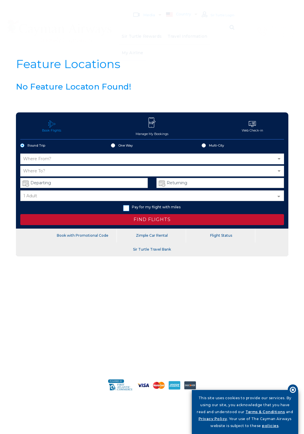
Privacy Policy (213, 419)
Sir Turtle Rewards (142, 29)
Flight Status (221, 236)
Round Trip (32, 146)
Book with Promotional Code (82, 236)
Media (138, 6)
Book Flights (51, 126)
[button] (152, 159)
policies (270, 426)
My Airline (132, 48)
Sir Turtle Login (215, 7)
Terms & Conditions (265, 412)
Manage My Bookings (152, 126)
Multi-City (213, 146)
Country (172, 6)
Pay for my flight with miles (152, 207)
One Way (122, 146)
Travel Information (188, 29)
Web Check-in (252, 126)
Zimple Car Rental (152, 236)
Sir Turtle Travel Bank (152, 249)
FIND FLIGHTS (152, 220)
